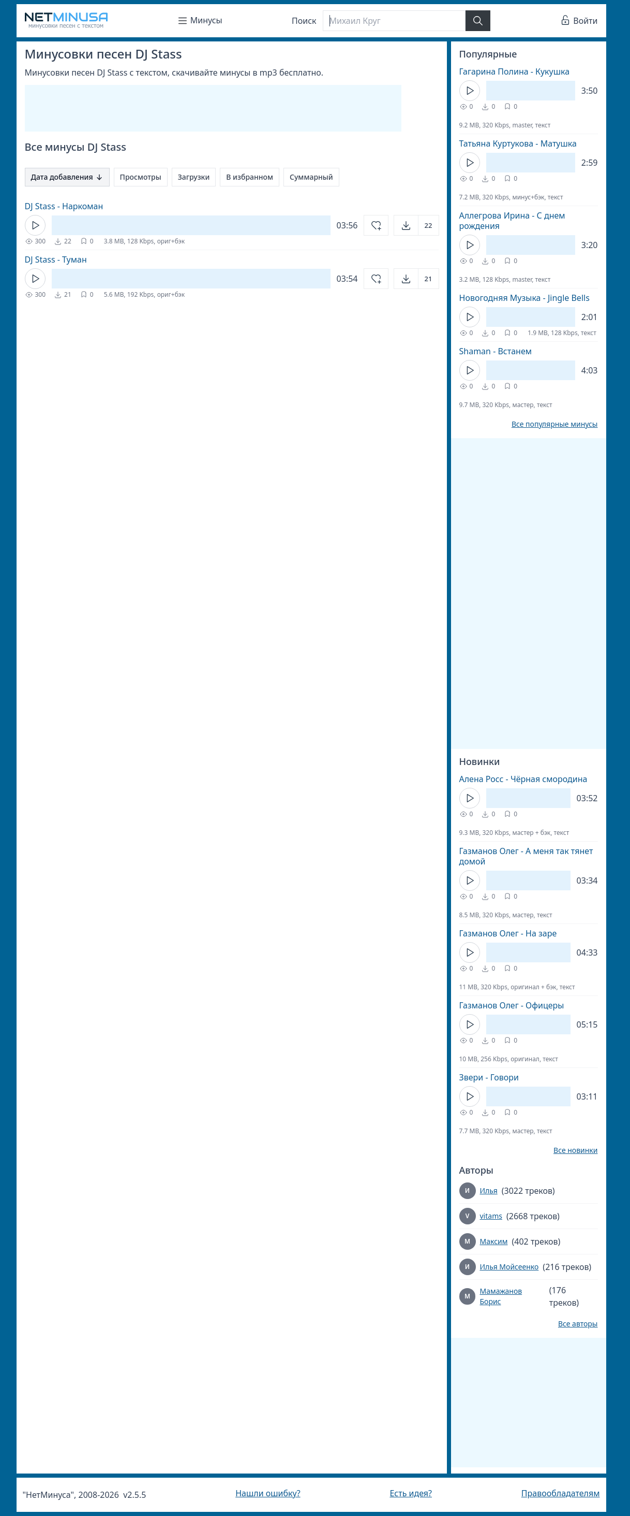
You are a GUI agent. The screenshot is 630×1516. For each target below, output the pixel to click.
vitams (491, 1216)
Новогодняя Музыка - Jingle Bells (524, 298)
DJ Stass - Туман (56, 259)
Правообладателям (560, 1493)
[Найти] (478, 20)
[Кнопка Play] (35, 225)
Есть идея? (410, 1493)
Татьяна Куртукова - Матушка (518, 143)
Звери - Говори (489, 1077)
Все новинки (575, 1150)
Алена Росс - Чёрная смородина (523, 779)
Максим (494, 1241)
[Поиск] (394, 20)
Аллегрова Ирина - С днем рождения (512, 220)
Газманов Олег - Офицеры (511, 1005)
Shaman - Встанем (495, 351)
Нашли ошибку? (267, 1493)
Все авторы (578, 1324)
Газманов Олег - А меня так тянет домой (526, 856)
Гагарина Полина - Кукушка (514, 71)
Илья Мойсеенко (509, 1267)
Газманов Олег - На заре (508, 933)
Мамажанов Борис (500, 1296)
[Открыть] (416, 225)
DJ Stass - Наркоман (64, 206)
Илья (489, 1190)
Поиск (304, 20)
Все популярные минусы (555, 424)
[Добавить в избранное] (376, 225)
